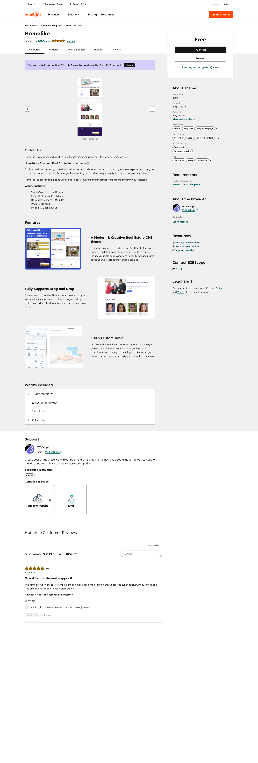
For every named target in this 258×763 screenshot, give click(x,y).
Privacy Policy (214, 288)
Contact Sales (78, 4)
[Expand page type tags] (217, 128)
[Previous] (27, 109)
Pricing (92, 14)
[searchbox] (141, 554)
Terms (180, 292)
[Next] (152, 109)
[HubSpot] (33, 14)
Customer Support (54, 4)
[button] (34, 50)
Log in (215, 4)
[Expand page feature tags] (217, 138)
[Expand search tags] (212, 160)
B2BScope (44, 41)
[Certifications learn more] (180, 221)
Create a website (221, 14)
